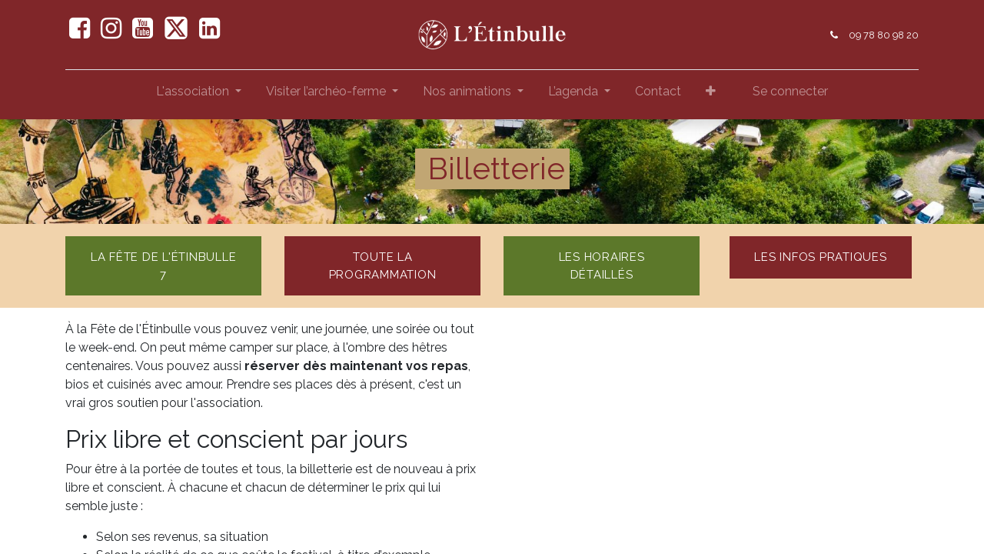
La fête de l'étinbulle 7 (164, 266)
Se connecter (790, 91)
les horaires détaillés (602, 266)
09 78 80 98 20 (884, 35)
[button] (711, 94)
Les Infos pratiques (820, 257)
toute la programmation (383, 266)
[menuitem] (658, 94)
